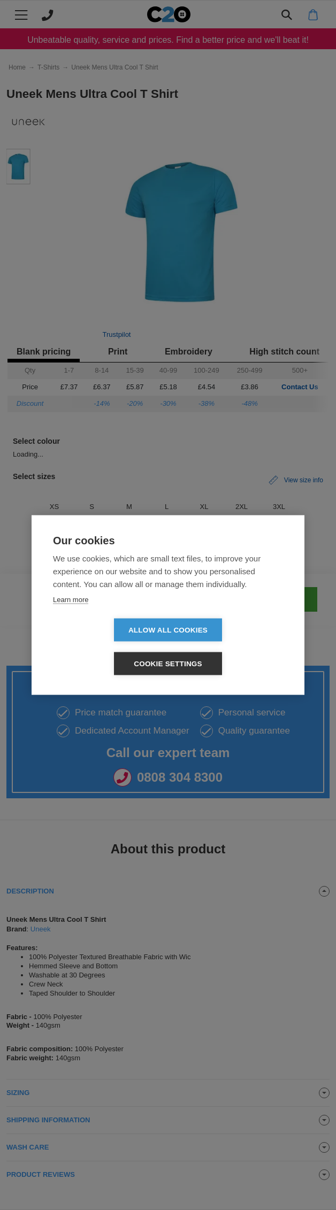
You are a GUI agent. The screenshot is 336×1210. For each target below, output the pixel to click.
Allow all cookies (106, 647)
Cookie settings (229, 647)
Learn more (70, 616)
